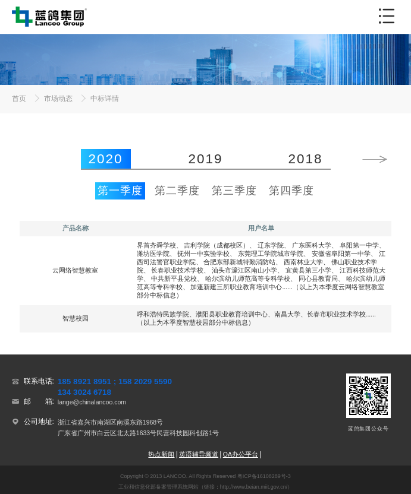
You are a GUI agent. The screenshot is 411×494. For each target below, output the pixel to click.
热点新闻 (161, 454)
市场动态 (58, 98)
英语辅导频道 (198, 454)
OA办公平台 (240, 454)
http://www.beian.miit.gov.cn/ (253, 487)
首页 (19, 98)
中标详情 (104, 98)
